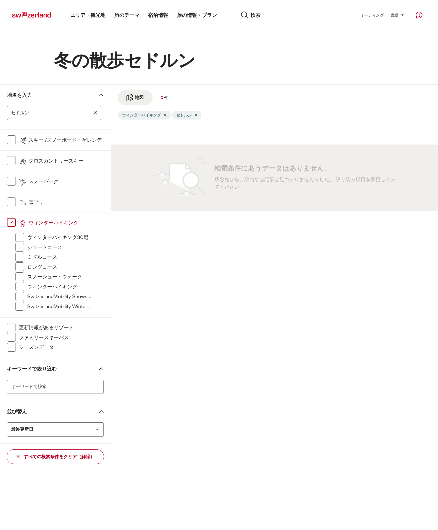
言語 (397, 14)
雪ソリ (31, 202)
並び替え (17, 411)
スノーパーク (39, 181)
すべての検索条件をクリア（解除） (55, 456)
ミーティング (372, 15)
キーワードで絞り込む (32, 369)
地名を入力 (19, 95)
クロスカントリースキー (51, 161)
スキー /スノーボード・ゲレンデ (60, 140)
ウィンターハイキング (49, 222)
